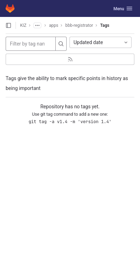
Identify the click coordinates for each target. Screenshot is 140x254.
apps (53, 25)
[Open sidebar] (8, 25)
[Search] (61, 44)
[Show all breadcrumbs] (37, 25)
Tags (104, 25)
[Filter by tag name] (31, 44)
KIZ (23, 25)
